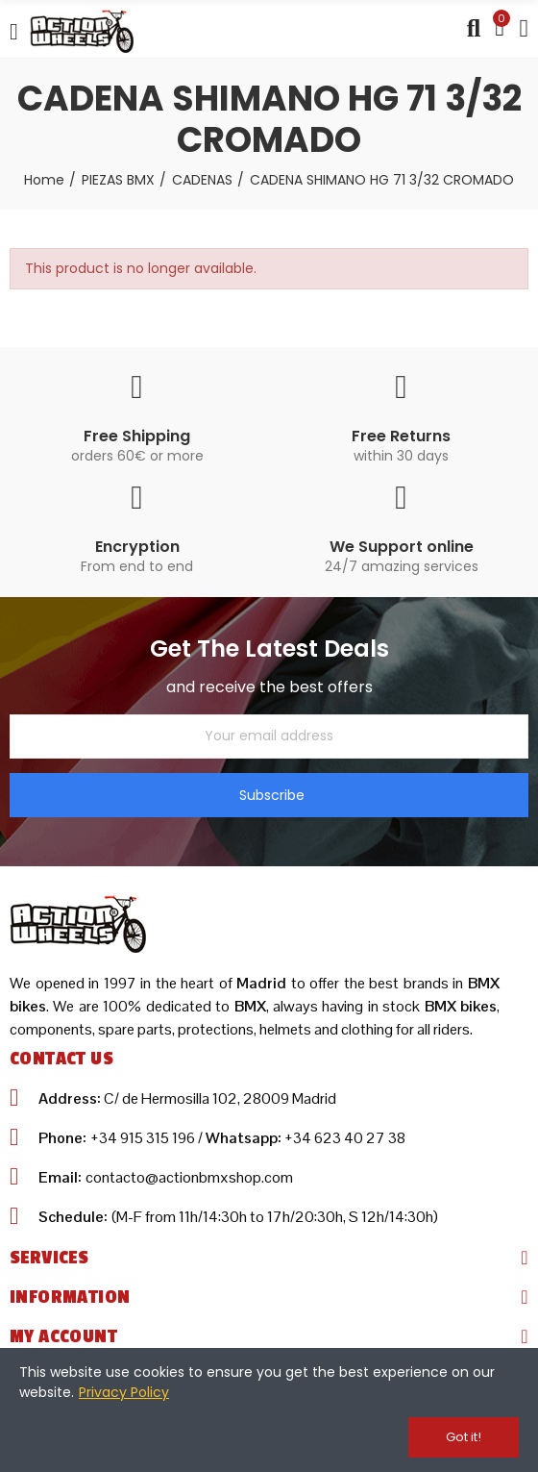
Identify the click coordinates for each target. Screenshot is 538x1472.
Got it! (463, 1437)
